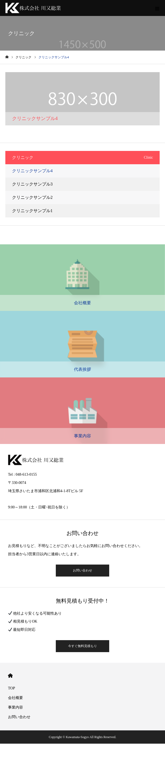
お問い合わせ (82, 570)
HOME (10, 675)
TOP (11, 688)
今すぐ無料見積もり (82, 646)
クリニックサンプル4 (32, 170)
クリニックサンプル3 (32, 184)
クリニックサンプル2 (32, 197)
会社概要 (15, 698)
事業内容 (15, 707)
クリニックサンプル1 (32, 210)
